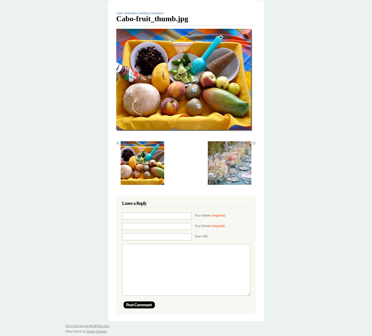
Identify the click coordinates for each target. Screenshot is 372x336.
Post (139, 304)
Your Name (210, 215)
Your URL (201, 236)
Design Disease (96, 331)
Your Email (210, 226)
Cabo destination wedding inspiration (140, 13)
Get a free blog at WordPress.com (87, 326)
